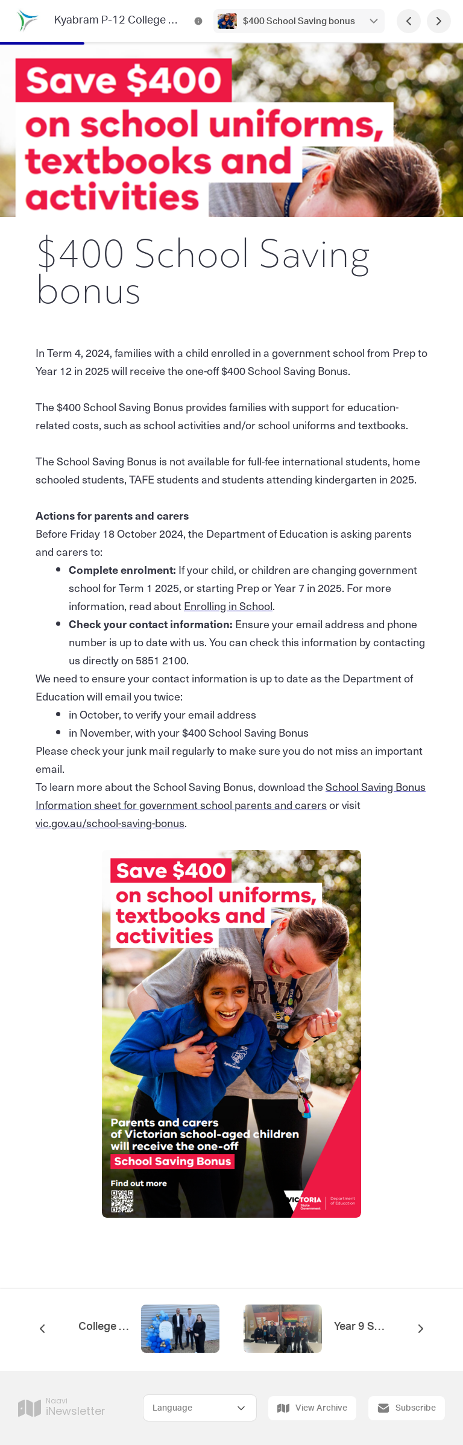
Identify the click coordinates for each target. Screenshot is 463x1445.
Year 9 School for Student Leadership (359, 1326)
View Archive (312, 1408)
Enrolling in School (228, 605)
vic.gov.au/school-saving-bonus (110, 822)
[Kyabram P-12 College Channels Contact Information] (198, 21)
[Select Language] (199, 1408)
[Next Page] (439, 21)
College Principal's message (103, 1326)
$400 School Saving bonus (299, 21)
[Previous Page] (409, 21)
